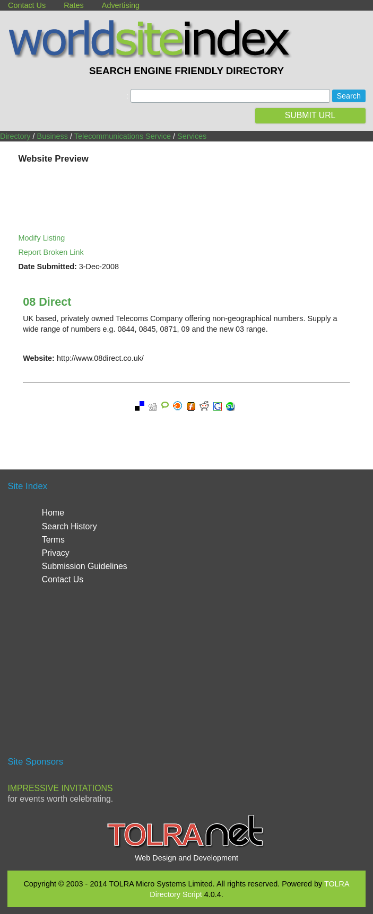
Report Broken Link (50, 252)
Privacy (56, 552)
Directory (15, 136)
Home (53, 512)
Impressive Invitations (59, 788)
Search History (69, 526)
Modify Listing (41, 238)
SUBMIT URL (310, 115)
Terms (53, 539)
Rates (74, 5)
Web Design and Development (186, 858)
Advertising (121, 5)
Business (52, 136)
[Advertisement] (187, 675)
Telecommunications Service (122, 136)
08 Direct (47, 301)
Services (191, 136)
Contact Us (27, 5)
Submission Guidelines (84, 566)
